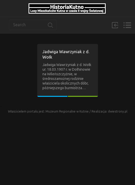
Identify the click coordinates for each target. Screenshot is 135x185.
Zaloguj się (115, 25)
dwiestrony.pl (117, 111)
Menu (127, 25)
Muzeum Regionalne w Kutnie (67, 111)
